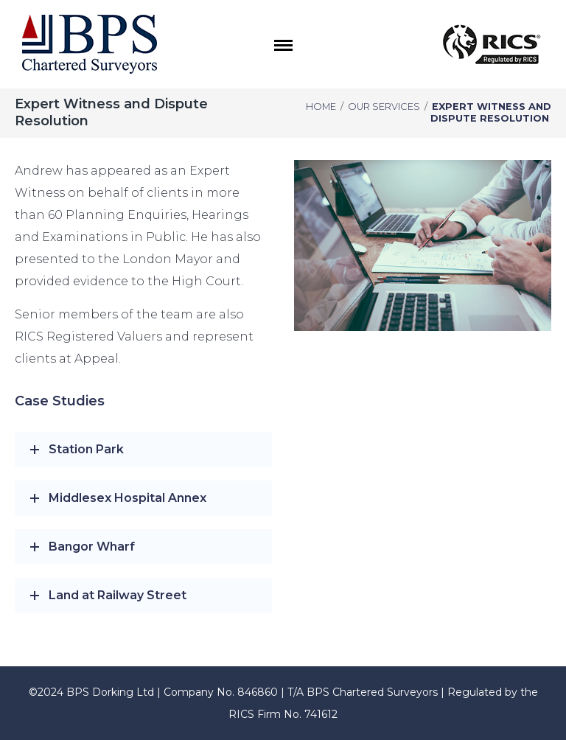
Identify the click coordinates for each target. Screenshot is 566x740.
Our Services (384, 106)
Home (321, 106)
